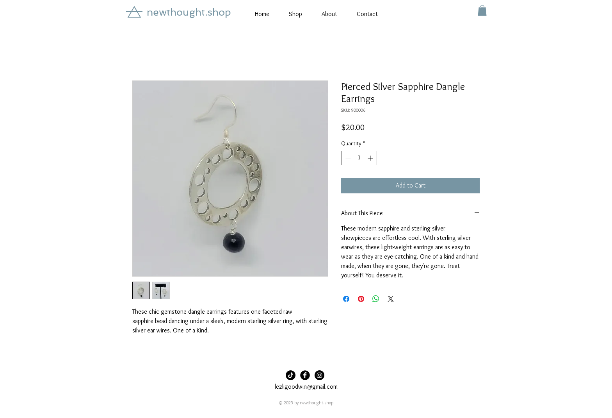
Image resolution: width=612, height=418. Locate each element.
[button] (482, 10)
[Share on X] (390, 299)
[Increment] (371, 158)
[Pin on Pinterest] (361, 299)
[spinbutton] (359, 158)
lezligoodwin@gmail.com (306, 386)
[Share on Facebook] (346, 299)
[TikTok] (290, 375)
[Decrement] (347, 158)
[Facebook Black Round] (305, 375)
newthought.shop (189, 12)
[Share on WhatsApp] (376, 299)
